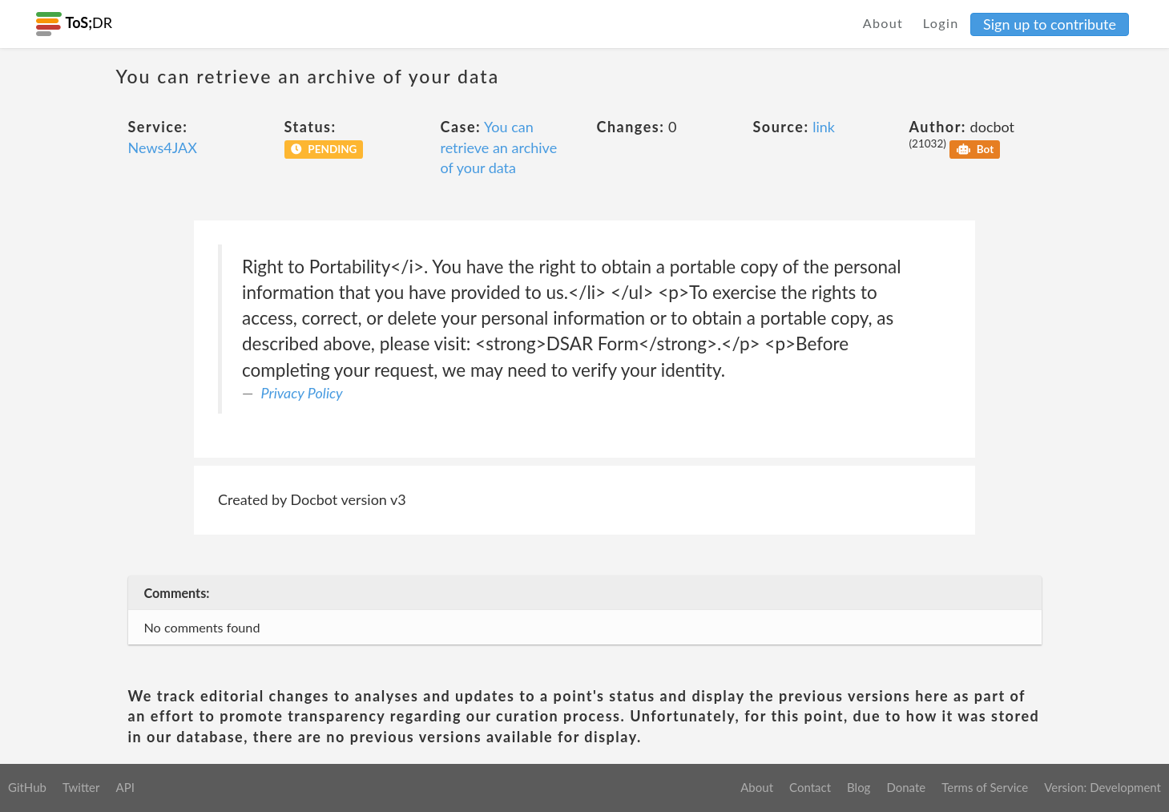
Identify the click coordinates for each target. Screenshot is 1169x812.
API (124, 787)
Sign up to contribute (1049, 24)
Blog (858, 787)
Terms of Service (984, 787)
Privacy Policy (302, 393)
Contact (810, 787)
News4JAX (162, 147)
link (823, 126)
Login (941, 22)
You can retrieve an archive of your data (499, 147)
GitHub (27, 787)
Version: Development (1102, 787)
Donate (905, 787)
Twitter (81, 787)
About (883, 22)
